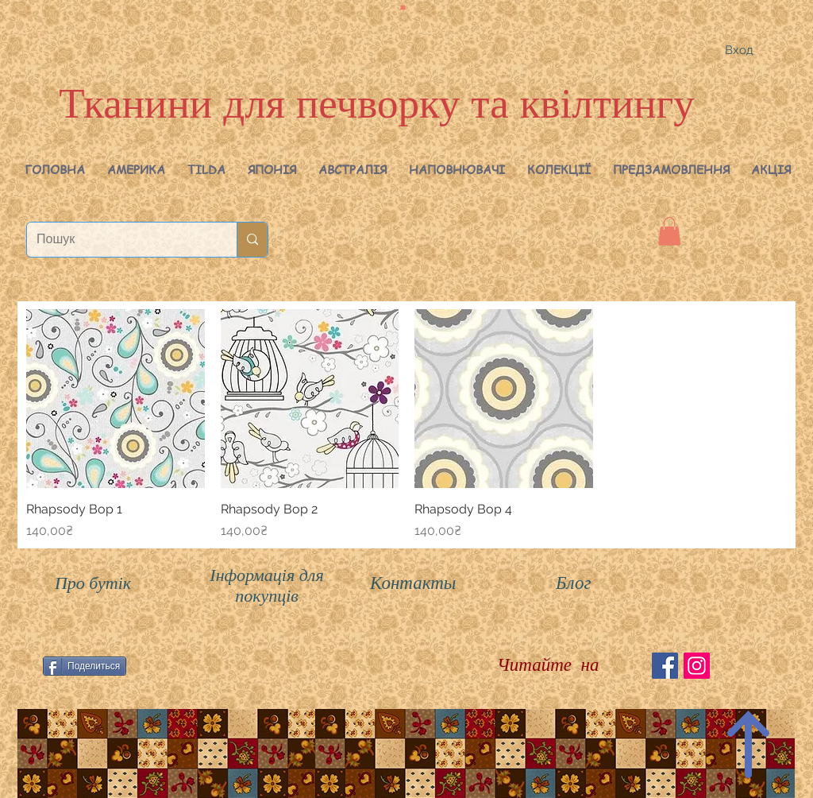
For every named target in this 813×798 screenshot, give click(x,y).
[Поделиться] (84, 666)
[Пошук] (120, 240)
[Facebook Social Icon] (665, 666)
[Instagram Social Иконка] (697, 666)
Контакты (413, 583)
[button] (136, 169)
